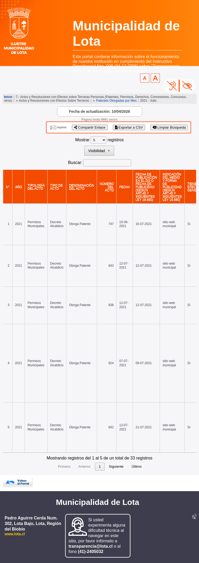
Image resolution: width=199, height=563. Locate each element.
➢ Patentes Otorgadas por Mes (114, 100)
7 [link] (130, 466)
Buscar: (75, 162)
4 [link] (100, 466)
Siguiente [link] (146, 466)
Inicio (8, 97)
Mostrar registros (99, 140)
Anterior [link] (54, 466)
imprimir (62, 127)
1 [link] (70, 466)
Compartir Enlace (89, 127)
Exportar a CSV (129, 127)
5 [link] (110, 466)
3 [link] (90, 466)
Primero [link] (34, 466)
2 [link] (80, 466)
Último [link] (167, 466)
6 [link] (120, 466)
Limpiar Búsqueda (169, 127)
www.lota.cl (15, 534)
